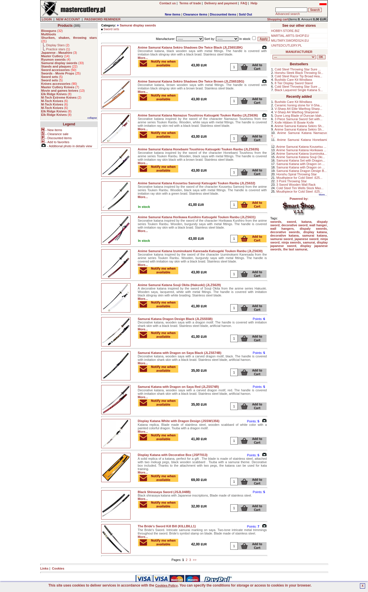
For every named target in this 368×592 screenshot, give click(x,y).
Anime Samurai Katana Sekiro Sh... (299, 126)
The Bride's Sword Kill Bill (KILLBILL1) (167, 526)
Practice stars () (58, 49)
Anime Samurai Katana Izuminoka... (301, 153)
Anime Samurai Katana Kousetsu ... (301, 146)
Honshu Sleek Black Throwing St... (299, 72)
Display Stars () (57, 45)
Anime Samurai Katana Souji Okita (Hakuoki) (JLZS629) (179, 285)
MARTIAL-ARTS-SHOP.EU (290, 35)
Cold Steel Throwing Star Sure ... (298, 69)
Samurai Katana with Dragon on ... (300, 164)
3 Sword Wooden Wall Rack (295, 184)
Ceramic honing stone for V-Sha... (298, 105)
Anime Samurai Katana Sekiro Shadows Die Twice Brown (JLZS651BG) (191, 81)
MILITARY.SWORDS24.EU (290, 40)
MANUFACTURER (299, 51)
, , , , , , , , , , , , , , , (294, 57)
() (52, 30)
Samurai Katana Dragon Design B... (301, 171)
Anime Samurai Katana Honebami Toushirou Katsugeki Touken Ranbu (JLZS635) (198, 149)
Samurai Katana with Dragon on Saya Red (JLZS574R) (178, 386)
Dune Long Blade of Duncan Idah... (299, 115)
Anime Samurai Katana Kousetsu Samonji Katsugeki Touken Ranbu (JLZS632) (196, 183)
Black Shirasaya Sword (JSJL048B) (164, 492)
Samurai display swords (138, 25)
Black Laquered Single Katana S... (299, 90)
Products (65, 26)
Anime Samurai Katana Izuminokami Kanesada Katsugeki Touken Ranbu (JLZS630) (200, 251)
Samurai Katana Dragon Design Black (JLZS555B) (175, 319)
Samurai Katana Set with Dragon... (300, 160)
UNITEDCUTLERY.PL (286, 45)
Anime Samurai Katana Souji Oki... (300, 157)
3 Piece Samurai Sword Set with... (298, 119)
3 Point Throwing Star (291, 181)
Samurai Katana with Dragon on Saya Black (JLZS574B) (179, 353)
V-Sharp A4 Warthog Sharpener (297, 112)
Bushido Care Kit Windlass (293, 79)
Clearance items (195, 14)
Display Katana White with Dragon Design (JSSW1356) (178, 421)
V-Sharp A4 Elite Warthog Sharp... (298, 108)
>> (195, 560)
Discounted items (223, 14)
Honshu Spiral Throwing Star (296, 174)
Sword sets (111, 29)
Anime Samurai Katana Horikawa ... (301, 150)
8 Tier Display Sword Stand (294, 83)
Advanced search (287, 14)
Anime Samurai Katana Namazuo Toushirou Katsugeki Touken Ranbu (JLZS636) (198, 115)
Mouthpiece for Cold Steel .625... (299, 177)
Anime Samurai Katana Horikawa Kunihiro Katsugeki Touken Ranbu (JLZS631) (197, 217)
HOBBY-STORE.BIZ (285, 30)
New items (172, 14)
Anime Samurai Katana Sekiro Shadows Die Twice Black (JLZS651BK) (190, 47)
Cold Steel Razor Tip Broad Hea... (298, 76)
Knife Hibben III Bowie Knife (294, 122)
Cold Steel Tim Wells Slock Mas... (299, 188)
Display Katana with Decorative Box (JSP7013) (173, 455)
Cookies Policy (166, 585)
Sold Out (245, 14)
